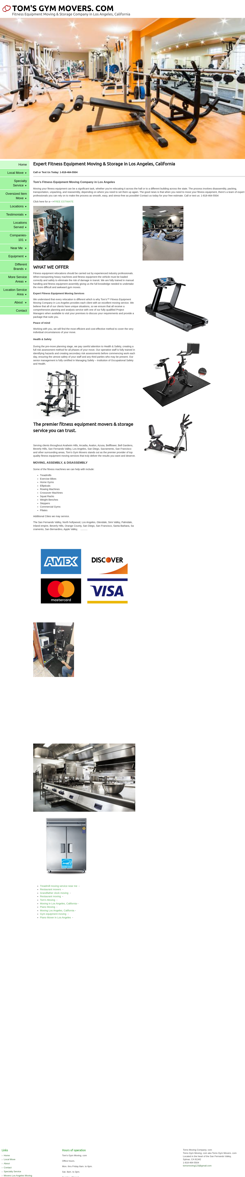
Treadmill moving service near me (59, 886)
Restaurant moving (51, 896)
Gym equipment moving (53, 914)
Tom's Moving (48, 900)
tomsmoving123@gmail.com (197, 1165)
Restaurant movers (51, 889)
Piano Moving (48, 907)
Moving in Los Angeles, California (58, 903)
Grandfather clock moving (54, 893)
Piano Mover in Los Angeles (56, 917)
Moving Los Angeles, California (57, 910)
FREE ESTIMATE (64, 201)
